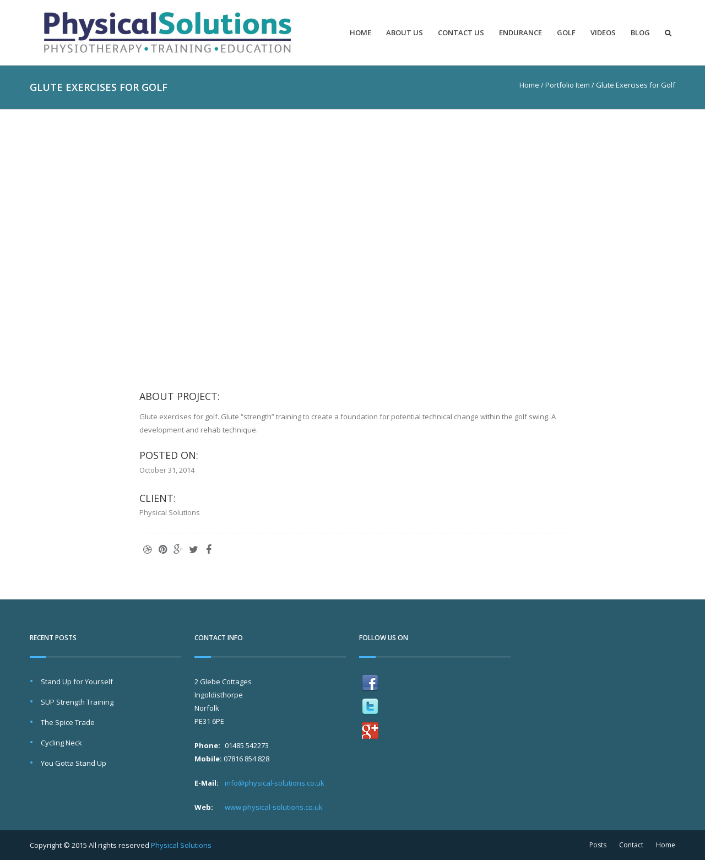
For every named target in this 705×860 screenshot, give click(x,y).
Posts (597, 845)
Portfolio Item (567, 85)
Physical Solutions (181, 845)
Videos (603, 33)
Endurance (520, 33)
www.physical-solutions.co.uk (274, 807)
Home (360, 33)
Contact (631, 845)
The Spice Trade (68, 722)
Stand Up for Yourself (77, 681)
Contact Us (461, 33)
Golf (566, 33)
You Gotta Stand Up (73, 763)
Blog (640, 33)
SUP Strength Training (77, 702)
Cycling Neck (61, 743)
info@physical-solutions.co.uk (274, 783)
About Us (404, 33)
